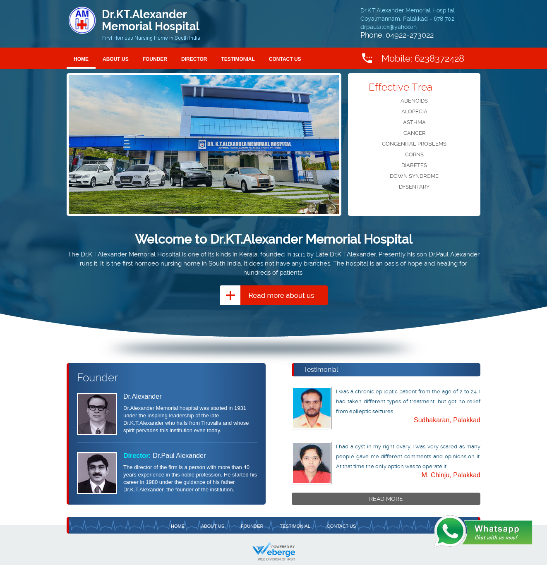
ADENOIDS (414, 101)
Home (81, 59)
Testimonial (237, 59)
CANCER (414, 133)
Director (194, 59)
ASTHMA (414, 122)
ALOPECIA (414, 111)
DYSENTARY (414, 187)
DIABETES (414, 165)
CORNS (414, 154)
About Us (116, 59)
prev (83, 143)
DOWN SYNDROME (414, 176)
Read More (386, 499)
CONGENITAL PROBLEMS (414, 144)
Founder (155, 59)
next (324, 143)
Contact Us (285, 59)
